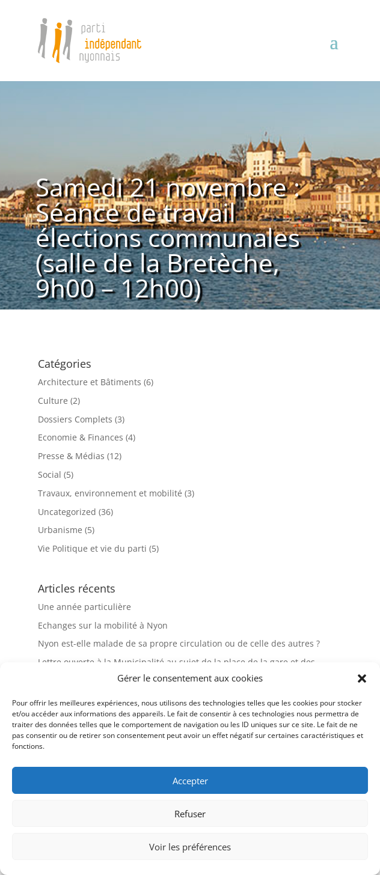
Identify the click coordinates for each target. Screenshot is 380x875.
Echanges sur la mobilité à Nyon (103, 625)
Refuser (190, 814)
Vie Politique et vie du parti (92, 548)
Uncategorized (67, 511)
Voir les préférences (190, 847)
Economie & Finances (80, 437)
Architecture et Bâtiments (89, 382)
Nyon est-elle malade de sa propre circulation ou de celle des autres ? (179, 643)
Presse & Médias (71, 456)
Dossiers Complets (75, 419)
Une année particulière (84, 606)
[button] (362, 678)
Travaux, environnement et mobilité (110, 493)
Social (49, 474)
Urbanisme (60, 529)
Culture (53, 400)
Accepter (190, 781)
